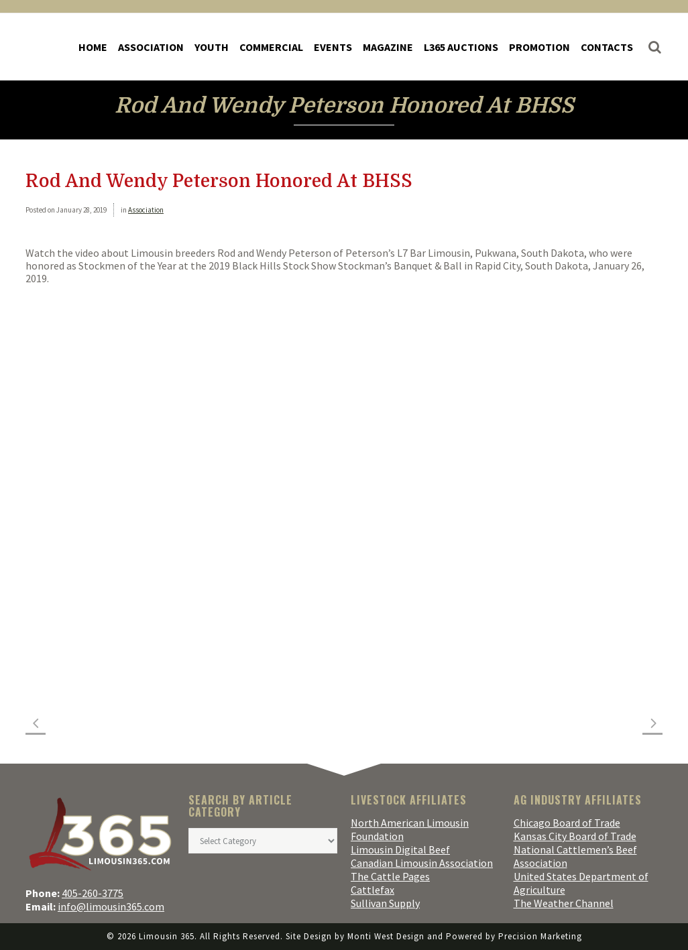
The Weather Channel (564, 903)
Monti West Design (385, 936)
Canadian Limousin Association (422, 863)
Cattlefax (372, 889)
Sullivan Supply (385, 903)
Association (146, 210)
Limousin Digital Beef (400, 849)
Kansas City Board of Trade (575, 836)
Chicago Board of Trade (567, 822)
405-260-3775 (92, 893)
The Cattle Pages (390, 876)
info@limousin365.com (111, 906)
